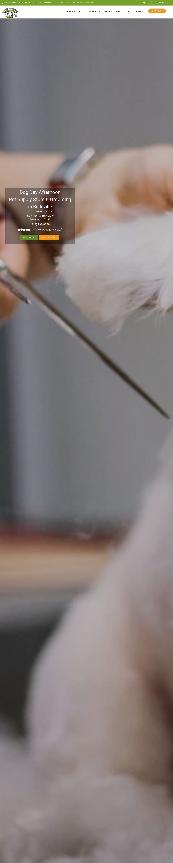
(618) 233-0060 (40, 224)
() (48, 229)
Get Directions (49, 237)
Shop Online (29, 237)
